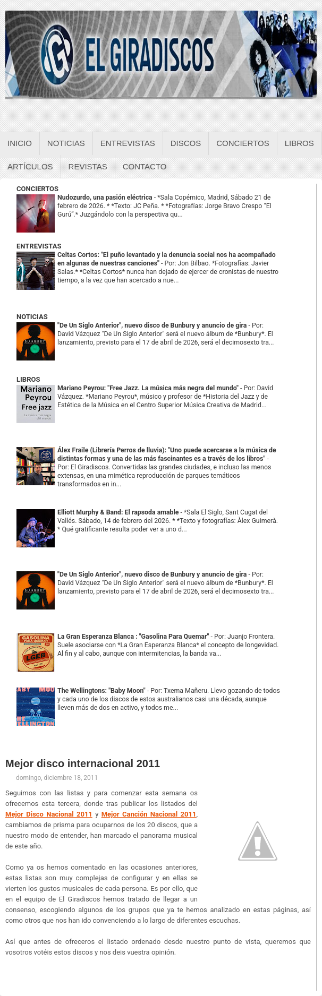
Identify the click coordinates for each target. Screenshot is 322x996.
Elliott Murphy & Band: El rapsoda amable (119, 512)
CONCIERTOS (37, 189)
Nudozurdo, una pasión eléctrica (105, 197)
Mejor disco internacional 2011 (82, 763)
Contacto (145, 166)
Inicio (19, 143)
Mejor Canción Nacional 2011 (149, 814)
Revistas (88, 166)
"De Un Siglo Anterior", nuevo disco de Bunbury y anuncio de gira (152, 325)
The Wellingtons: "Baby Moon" (102, 690)
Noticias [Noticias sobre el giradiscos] (66, 143)
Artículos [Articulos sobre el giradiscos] (30, 166)
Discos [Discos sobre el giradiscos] (186, 143)
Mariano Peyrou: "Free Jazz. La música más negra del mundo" (148, 388)
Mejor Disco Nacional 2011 (48, 814)
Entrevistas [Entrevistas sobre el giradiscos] (127, 143)
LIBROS (28, 379)
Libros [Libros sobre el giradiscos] (299, 143)
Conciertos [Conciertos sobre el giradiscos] (242, 143)
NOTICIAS (32, 317)
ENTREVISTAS (38, 246)
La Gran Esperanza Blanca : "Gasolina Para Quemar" (134, 636)
